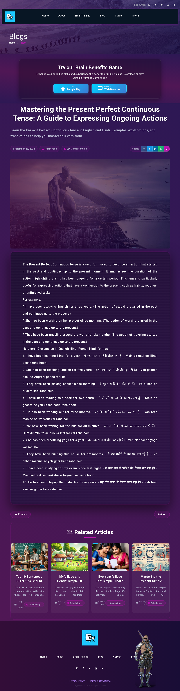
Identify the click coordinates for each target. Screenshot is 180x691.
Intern (135, 15)
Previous (21, 514)
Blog (102, 15)
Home (45, 15)
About (61, 15)
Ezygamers (78, 686)
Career (119, 15)
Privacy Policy (77, 681)
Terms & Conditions (100, 681)
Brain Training (82, 15)
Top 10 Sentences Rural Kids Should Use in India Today (29, 581)
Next (161, 514)
